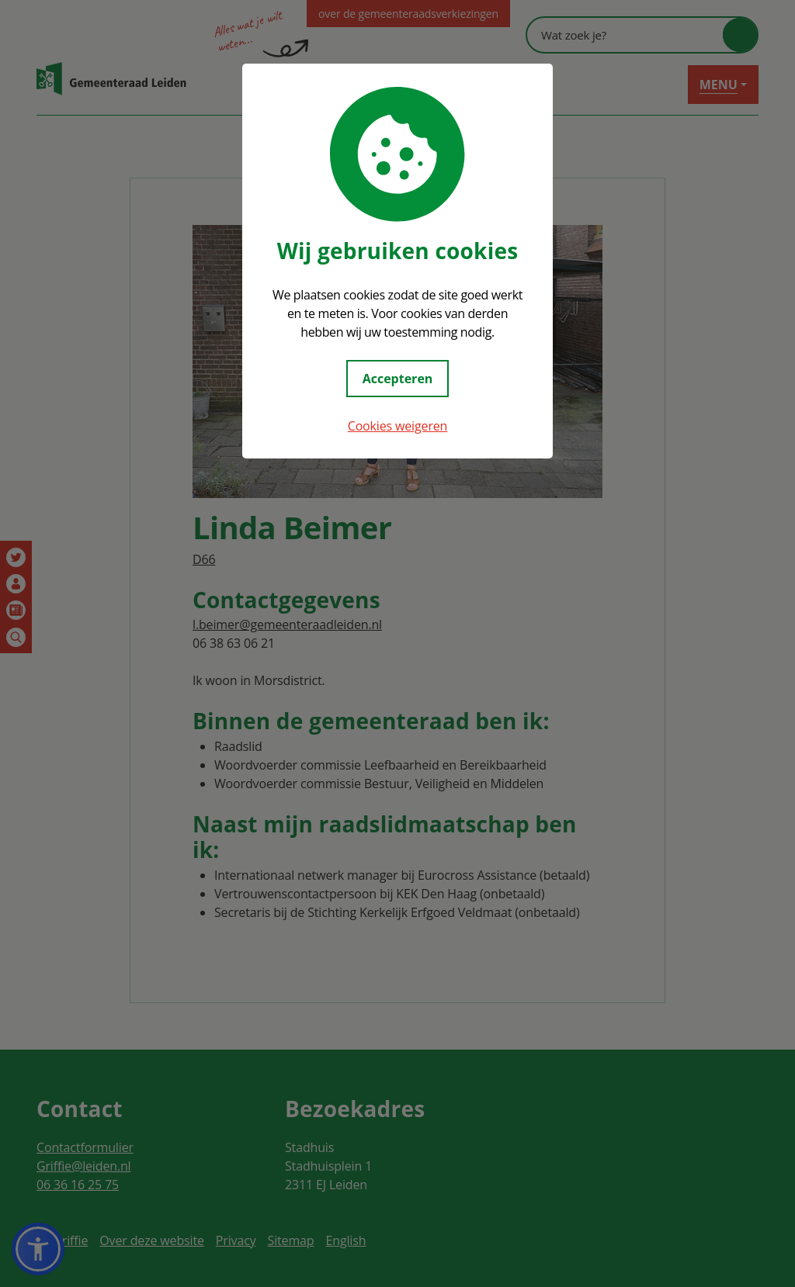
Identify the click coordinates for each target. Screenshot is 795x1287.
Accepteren (398, 378)
